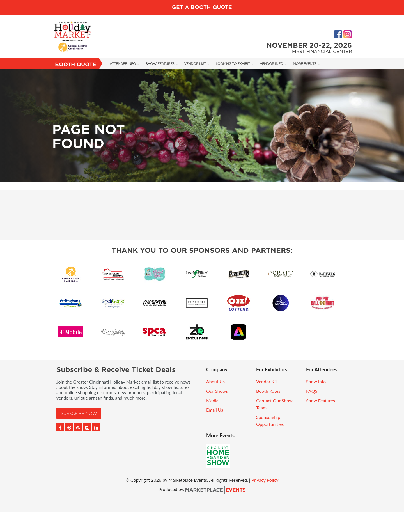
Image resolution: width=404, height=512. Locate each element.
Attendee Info (123, 63)
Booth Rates (268, 391)
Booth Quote (75, 64)
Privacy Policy (265, 480)
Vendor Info (271, 63)
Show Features (160, 63)
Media (212, 400)
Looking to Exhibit (233, 63)
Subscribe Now (79, 413)
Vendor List (195, 63)
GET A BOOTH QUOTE (202, 7)
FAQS (311, 391)
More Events (304, 63)
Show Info (316, 381)
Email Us (214, 409)
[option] (202, 125)
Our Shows (217, 391)
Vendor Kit (266, 381)
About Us (215, 381)
